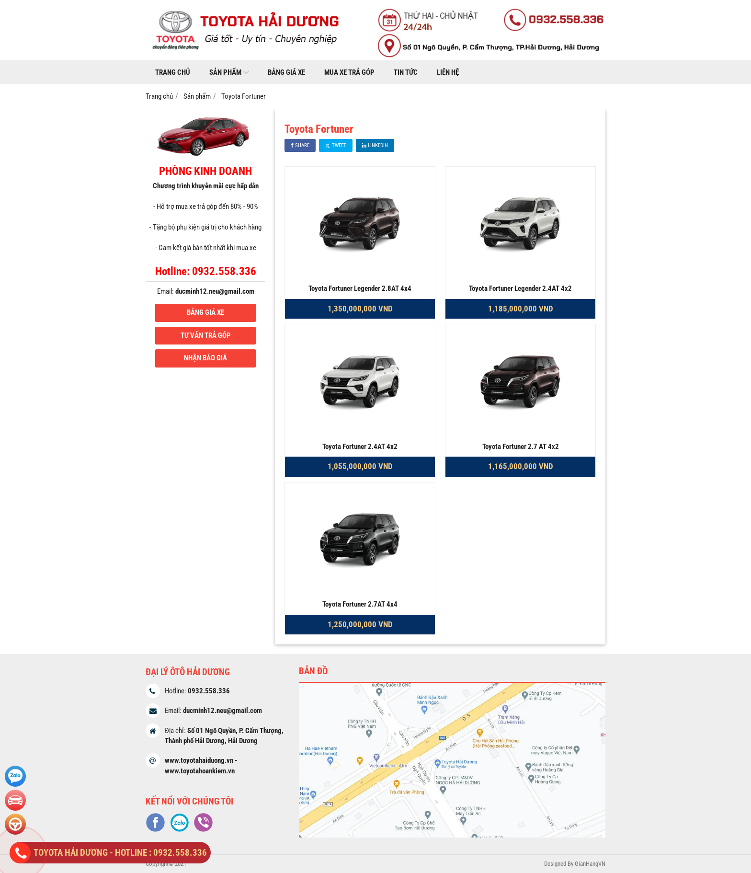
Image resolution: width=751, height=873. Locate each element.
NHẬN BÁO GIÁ (205, 358)
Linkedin (375, 145)
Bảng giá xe (286, 72)
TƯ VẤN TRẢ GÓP (206, 335)
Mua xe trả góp (349, 72)
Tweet (335, 145)
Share (300, 145)
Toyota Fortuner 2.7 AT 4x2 (520, 446)
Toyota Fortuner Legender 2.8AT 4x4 (359, 288)
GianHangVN (590, 863)
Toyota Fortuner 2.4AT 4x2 (360, 446)
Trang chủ (172, 72)
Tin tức (406, 72)
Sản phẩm (225, 72)
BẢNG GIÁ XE (205, 312)
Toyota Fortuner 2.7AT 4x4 (360, 604)
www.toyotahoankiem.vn (200, 771)
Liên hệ (448, 72)
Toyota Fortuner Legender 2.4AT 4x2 (520, 288)
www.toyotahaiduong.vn (199, 760)
